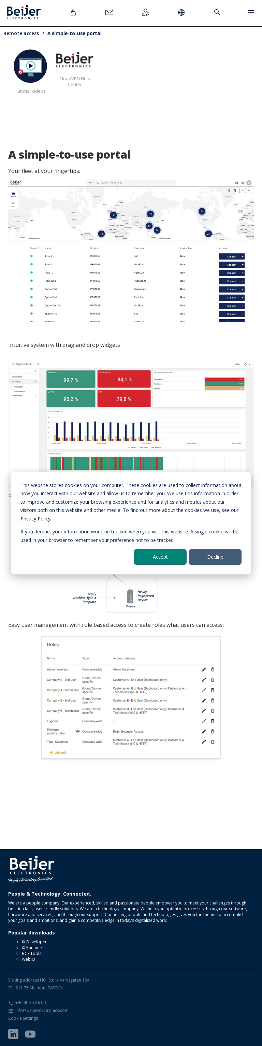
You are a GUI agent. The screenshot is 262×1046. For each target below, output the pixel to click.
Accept (160, 557)
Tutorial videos (30, 70)
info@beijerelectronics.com (42, 1010)
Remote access (21, 33)
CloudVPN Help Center (74, 67)
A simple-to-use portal (74, 33)
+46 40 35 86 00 (30, 1002)
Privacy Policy (35, 518)
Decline (215, 557)
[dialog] (131, 523)
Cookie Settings (23, 1018)
